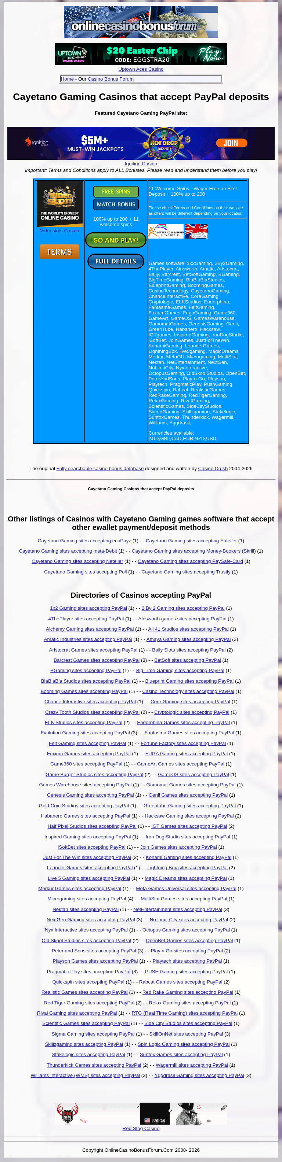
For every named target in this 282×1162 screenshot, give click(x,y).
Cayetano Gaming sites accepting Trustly (185, 572)
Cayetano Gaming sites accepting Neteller (77, 561)
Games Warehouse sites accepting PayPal (85, 784)
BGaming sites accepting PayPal (85, 670)
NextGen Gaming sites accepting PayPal (91, 919)
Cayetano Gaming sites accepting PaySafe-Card (190, 561)
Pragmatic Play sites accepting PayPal (88, 971)
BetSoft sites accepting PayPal (187, 660)
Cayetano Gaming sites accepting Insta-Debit (68, 551)
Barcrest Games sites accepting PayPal (97, 660)
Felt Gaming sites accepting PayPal (87, 743)
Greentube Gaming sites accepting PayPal (190, 805)
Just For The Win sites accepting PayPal (87, 857)
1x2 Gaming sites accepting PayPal (88, 608)
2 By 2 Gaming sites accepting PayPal (183, 608)
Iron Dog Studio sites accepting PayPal (188, 837)
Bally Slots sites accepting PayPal (188, 650)
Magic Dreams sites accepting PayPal (186, 878)
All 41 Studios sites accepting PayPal (188, 629)
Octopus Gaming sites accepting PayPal (186, 930)
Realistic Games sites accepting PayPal (84, 992)
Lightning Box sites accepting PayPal (187, 867)
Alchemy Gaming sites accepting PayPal (90, 629)
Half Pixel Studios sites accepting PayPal (92, 826)
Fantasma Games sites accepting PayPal (189, 732)
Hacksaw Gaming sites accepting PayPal (189, 816)
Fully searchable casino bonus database (100, 468)
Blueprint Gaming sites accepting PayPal (189, 681)
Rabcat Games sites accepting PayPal (181, 982)
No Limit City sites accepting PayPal (189, 919)
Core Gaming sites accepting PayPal (190, 701)
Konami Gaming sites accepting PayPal (188, 857)
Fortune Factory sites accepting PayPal (183, 743)
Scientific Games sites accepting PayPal (86, 1023)
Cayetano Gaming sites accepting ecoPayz (84, 540)
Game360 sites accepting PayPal (86, 764)
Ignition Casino (141, 163)
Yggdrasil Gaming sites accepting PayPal (199, 1075)
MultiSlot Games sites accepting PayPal (184, 898)
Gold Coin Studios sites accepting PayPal (84, 805)
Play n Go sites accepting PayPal (187, 950)
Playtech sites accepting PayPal (187, 961)
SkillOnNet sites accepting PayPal (186, 1034)
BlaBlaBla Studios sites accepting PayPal (86, 681)
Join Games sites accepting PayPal (178, 847)
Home (67, 79)
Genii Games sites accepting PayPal (188, 795)
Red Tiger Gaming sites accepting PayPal (89, 1003)
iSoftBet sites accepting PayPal (91, 847)
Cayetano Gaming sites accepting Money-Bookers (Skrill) (194, 551)
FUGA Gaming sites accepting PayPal (186, 753)
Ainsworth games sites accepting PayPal (182, 618)
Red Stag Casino (141, 1128)
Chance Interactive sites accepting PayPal (90, 701)
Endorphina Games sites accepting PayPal (183, 722)
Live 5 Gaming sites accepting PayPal (89, 878)
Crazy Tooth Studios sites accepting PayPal (92, 712)
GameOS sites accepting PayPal (193, 774)
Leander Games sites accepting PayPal (90, 867)
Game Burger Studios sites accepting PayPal (94, 774)
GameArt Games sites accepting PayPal (180, 764)
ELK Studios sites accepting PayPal (83, 722)
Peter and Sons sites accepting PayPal (94, 950)
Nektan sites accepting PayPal (86, 909)
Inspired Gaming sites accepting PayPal (87, 837)
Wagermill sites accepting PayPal (192, 1065)
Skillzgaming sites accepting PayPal (84, 1044)
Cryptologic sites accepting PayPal (191, 712)
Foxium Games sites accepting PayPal (89, 753)
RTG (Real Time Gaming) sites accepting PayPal (185, 1013)
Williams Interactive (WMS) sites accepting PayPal (85, 1075)
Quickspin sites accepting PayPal (88, 982)
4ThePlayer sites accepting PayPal (86, 618)
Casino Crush (213, 468)
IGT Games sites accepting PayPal (189, 826)
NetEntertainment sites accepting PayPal (177, 909)
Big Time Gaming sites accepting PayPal (180, 670)
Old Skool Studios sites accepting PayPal (86, 940)
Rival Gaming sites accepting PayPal (77, 1013)
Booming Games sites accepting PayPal (83, 691)
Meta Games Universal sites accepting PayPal (186, 888)
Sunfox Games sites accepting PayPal (181, 1054)
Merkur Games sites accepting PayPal (79, 888)
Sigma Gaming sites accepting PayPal (93, 1034)
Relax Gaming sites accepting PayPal (190, 1003)
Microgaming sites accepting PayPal (86, 898)
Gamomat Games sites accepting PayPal (191, 784)
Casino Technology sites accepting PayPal (188, 691)
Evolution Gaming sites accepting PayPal (85, 732)
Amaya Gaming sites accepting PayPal (189, 639)
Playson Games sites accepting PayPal (95, 961)
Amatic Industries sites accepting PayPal (88, 639)
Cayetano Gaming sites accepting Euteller (191, 540)
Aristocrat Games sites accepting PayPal (93, 650)
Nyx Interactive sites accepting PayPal (86, 930)
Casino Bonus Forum (111, 79)
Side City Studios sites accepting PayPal (188, 1023)
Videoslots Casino (60, 227)
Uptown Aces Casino (141, 69)
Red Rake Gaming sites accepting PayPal (187, 992)
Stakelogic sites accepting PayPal (88, 1054)
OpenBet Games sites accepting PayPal (189, 940)
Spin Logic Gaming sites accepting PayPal (183, 1044)
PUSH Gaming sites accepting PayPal (186, 971)
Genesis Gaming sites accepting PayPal (90, 795)
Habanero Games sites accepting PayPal (85, 816)
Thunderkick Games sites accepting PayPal (94, 1065)
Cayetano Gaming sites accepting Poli (85, 572)
